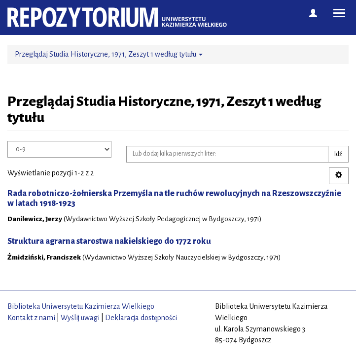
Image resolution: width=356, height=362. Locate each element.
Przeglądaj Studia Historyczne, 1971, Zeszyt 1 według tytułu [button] (109, 54)
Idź (338, 154)
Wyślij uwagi (80, 318)
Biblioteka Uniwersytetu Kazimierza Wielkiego (80, 306)
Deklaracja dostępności (141, 318)
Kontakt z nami (31, 318)
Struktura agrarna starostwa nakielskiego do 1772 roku (109, 241)
